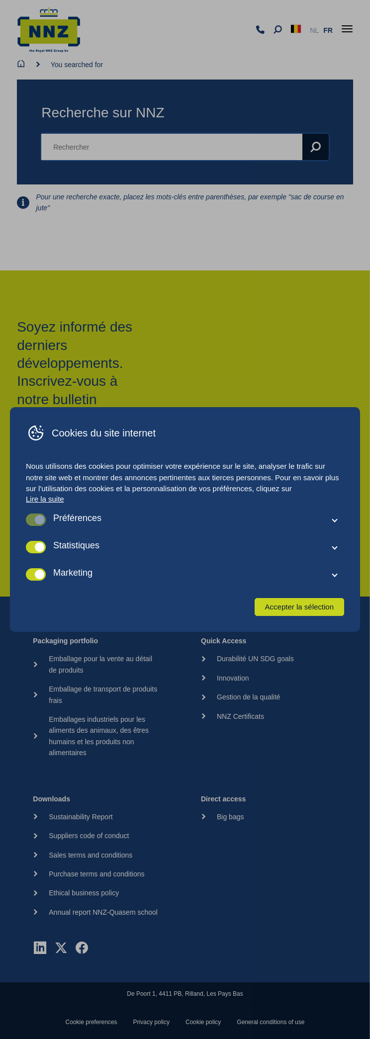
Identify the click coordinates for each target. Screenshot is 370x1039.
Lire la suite (45, 499)
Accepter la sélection (299, 607)
